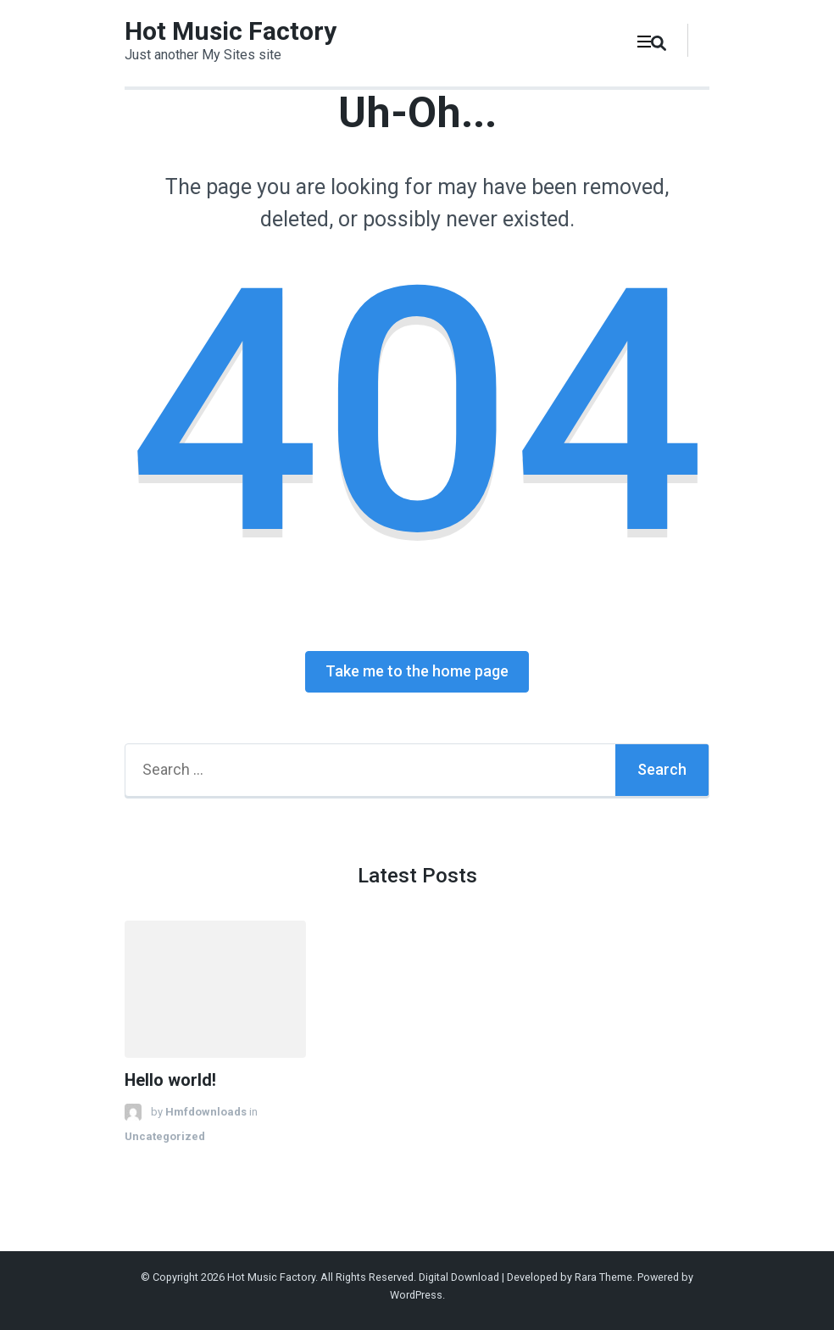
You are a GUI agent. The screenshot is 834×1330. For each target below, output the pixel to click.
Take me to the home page (417, 671)
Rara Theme (603, 1277)
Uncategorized (165, 1136)
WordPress (416, 1294)
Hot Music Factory (230, 31)
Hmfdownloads (206, 1111)
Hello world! (170, 1080)
